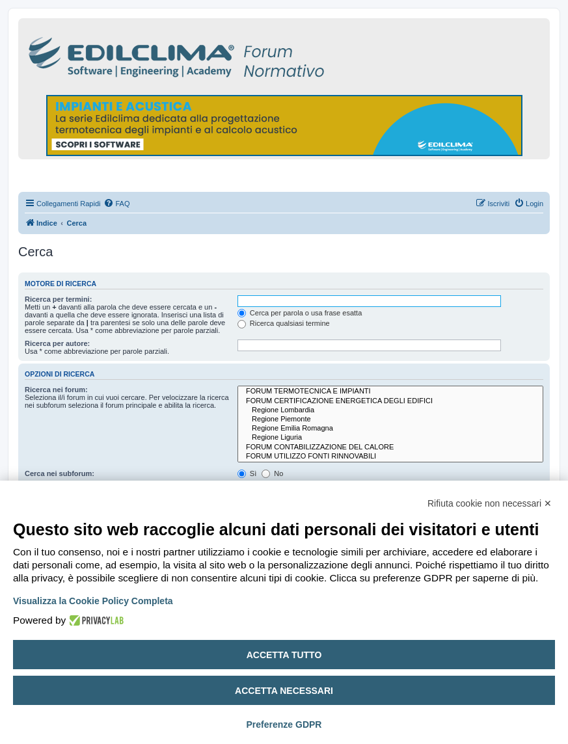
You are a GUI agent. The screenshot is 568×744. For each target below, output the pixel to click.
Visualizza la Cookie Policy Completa (93, 601)
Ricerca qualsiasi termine (283, 323)
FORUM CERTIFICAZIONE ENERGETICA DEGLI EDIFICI (390, 401)
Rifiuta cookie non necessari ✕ (489, 503)
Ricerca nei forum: (56, 389)
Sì (246, 473)
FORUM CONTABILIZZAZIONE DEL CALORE (390, 447)
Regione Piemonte (390, 419)
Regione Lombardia (390, 410)
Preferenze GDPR (284, 724)
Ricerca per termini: (58, 299)
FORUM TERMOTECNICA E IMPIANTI (390, 391)
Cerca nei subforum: (59, 473)
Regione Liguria (390, 437)
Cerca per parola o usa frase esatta (299, 313)
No (272, 473)
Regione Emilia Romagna (390, 428)
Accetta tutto (284, 655)
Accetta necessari (284, 690)
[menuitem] (116, 203)
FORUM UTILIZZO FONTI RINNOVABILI (390, 456)
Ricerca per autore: (57, 343)
